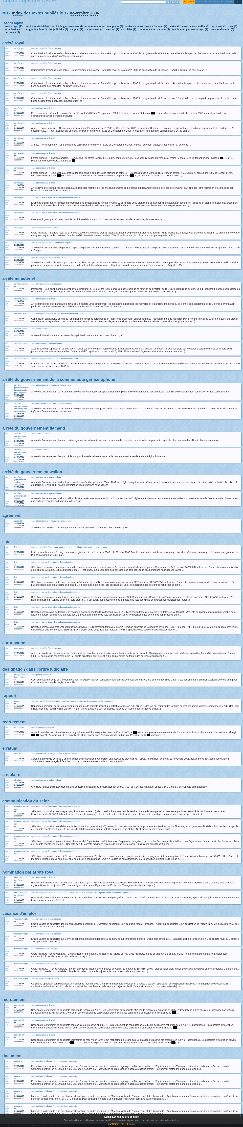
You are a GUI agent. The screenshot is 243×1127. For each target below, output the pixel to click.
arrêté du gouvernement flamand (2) (146, 26)
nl (240, 2)
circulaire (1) (128, 29)
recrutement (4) (94, 29)
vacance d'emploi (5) (222, 29)
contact (229, 2)
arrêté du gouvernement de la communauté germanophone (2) (87, 26)
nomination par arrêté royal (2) (190, 29)
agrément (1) (219, 26)
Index (17, 13)
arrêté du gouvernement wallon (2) (189, 26)
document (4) (12, 32)
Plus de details (128, 1124)
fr (236, 2)
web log (218, 2)
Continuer (113, 1124)
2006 (94, 13)
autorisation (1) (13, 29)
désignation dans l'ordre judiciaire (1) (46, 29)
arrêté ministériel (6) (38, 26)
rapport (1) (76, 29)
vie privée (189, 2)
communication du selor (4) (154, 29)
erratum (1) (112, 29)
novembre (79, 13)
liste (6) (233, 26)
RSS (198, 2)
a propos (207, 2)
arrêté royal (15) (14, 26)
